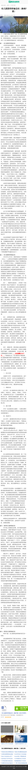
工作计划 (13, 5)
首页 (8, 5)
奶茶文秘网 (12, 766)
